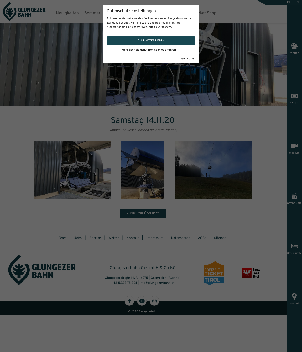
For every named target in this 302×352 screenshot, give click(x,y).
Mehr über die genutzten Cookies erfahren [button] (151, 50)
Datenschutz (187, 58)
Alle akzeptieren (151, 41)
